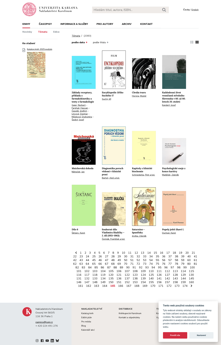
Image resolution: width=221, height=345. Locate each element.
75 (157, 264)
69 (119, 264)
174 (185, 286)
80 (189, 264)
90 (128, 267)
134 (103, 278)
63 (81, 264)
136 (119, 278)
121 (119, 275)
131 (78, 278)
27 (106, 256)
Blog (83, 325)
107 (127, 271)
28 (113, 256)
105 (111, 271)
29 (119, 256)
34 (151, 256)
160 (191, 282)
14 (149, 253)
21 (193, 253)
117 (86, 275)
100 (192, 267)
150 (111, 282)
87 (109, 267)
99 (185, 267)
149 (103, 282)
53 (144, 260)
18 (174, 253)
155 (151, 282)
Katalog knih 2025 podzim (39, 64)
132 (86, 278)
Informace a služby (74, 24)
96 (166, 267)
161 (80, 286)
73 (144, 264)
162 (88, 286)
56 (163, 260)
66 (100, 264)
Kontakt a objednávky (129, 317)
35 (157, 256)
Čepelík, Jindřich (79, 111)
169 (144, 286)
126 (159, 275)
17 (168, 253)
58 (176, 260)
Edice (56, 32)
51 (132, 260)
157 (167, 282)
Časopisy (45, 24)
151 (119, 282)
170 (152, 286)
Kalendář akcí (88, 329)
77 (170, 264)
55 (157, 260)
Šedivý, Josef (78, 119)
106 (119, 271)
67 (106, 264)
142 (167, 278)
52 (138, 260)
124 (143, 275)
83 (83, 267)
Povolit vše (175, 335)
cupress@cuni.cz (44, 322)
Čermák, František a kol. (113, 239)
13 (142, 253)
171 (160, 286)
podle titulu (100, 42)
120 (111, 275)
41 (195, 256)
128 (175, 275)
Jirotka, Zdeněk (139, 236)
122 (127, 275)
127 (167, 275)
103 (94, 271)
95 (159, 267)
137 (127, 278)
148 (94, 282)
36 (163, 256)
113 (175, 271)
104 (103, 271)
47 (106, 260)
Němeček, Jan (78, 171)
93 (147, 267)
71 (132, 264)
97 (172, 267)
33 (144, 256)
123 (135, 275)
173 (177, 286)
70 (125, 264)
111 (159, 271)
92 (140, 267)
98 (178, 267)
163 (96, 286)
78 (176, 264)
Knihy (26, 24)
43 (81, 260)
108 (135, 271)
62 (75, 264)
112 (167, 271)
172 (169, 286)
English (195, 9)
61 (195, 260)
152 (127, 282)
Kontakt (146, 24)
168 (136, 286)
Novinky (27, 32)
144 (183, 278)
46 (100, 260)
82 (77, 267)
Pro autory (105, 24)
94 (153, 267)
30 (125, 256)
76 (163, 264)
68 (113, 264)
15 (155, 253)
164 (104, 286)
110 (151, 271)
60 (189, 260)
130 (191, 275)
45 (94, 260)
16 (161, 253)
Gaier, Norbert (78, 105)
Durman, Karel (169, 232)
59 (182, 260)
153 (135, 282)
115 (191, 271)
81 (195, 264)
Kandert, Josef (169, 105)
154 (143, 282)
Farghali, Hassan (80, 108)
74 (151, 264)
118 (94, 275)
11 (130, 253)
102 (86, 271)
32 (138, 256)
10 (123, 253)
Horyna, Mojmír (139, 96)
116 (78, 275)
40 (189, 256)
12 (136, 253)
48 (113, 260)
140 (151, 278)
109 (143, 271)
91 (134, 267)
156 (159, 282)
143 (175, 278)
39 (182, 256)
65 (94, 264)
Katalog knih (87, 313)
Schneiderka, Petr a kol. (143, 174)
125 (151, 275)
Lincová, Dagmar (80, 113)
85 (96, 267)
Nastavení (201, 335)
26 (100, 256)
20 (187, 253)
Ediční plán (86, 317)
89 (121, 267)
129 (183, 275)
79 (182, 264)
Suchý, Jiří (106, 99)
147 (86, 282)
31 (132, 256)
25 (94, 256)
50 (125, 260)
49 (119, 260)
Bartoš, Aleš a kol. (111, 177)
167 (128, 286)
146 (78, 282)
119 (103, 275)
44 (87, 260)
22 (75, 256)
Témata (42, 32)
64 (87, 264)
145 (191, 278)
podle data (79, 42)
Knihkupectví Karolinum (130, 313)
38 (176, 256)
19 (180, 253)
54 (151, 260)
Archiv (127, 24)
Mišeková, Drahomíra (82, 116)
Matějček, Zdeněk (170, 174)
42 (75, 260)
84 (90, 267)
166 (120, 286)
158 (175, 282)
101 (78, 271)
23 (81, 256)
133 (94, 278)
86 (102, 267)
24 (87, 256)
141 (159, 278)
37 (170, 256)
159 (183, 282)
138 (135, 278)
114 (183, 271)
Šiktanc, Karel (78, 232)
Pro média (86, 321)
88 (115, 267)
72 (138, 264)
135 (111, 278)
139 (143, 278)
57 (170, 260)
